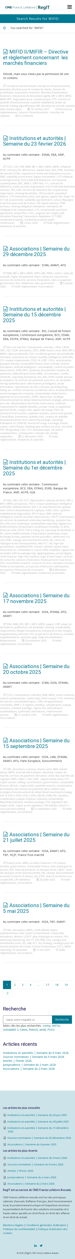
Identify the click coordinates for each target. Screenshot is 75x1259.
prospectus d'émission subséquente (47, 566)
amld (42, 1029)
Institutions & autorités (13, 226)
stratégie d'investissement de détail (20, 792)
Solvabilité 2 (10, 1029)
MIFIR (3, 99)
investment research (18, 563)
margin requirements (17, 360)
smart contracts (65, 694)
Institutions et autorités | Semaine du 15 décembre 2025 (34, 314)
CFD (16, 166)
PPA (13, 189)
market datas (14, 109)
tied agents (42, 196)
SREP (2, 176)
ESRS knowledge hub (24, 553)
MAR (64, 350)
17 (47, 985)
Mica (46, 788)
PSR (48, 802)
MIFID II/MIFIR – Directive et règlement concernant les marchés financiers (35, 57)
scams (4, 426)
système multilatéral (42, 102)
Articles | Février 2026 (17, 1061)
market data (43, 170)
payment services (45, 785)
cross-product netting (12, 808)
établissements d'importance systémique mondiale (29, 526)
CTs (37, 209)
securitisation (63, 360)
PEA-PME (40, 939)
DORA (16, 173)
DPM (18, 370)
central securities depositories (31, 516)
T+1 (46, 183)
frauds (64, 423)
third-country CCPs (52, 698)
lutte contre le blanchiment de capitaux (22, 510)
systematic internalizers (31, 711)
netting (21, 782)
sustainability (45, 367)
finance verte (53, 350)
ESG (39, 376)
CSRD (48, 510)
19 (66, 985)
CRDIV (65, 347)
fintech (33, 1029)
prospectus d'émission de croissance (22, 569)
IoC (15, 549)
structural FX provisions (13, 413)
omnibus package (21, 708)
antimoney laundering (41, 520)
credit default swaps (45, 930)
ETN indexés (51, 805)
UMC (36, 779)
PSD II (28, 530)
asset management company (16, 393)
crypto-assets (8, 782)
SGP (31, 353)
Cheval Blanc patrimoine (14, 416)
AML (9, 500)
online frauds (16, 426)
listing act (47, 276)
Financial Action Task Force (56, 559)
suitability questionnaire (38, 199)
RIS (55, 795)
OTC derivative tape (38, 429)
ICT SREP (57, 216)
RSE (45, 376)
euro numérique (20, 523)
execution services (63, 563)
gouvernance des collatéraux (16, 283)
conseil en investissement (21, 85)
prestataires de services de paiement (21, 380)
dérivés (14, 785)
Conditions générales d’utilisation (46, 1225)
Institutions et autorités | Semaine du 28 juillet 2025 (38, 1121)
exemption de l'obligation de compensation (31, 208)
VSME (49, 795)
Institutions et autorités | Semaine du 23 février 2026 (34, 141)
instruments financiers (27, 92)
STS (2, 360)
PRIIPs (50, 273)
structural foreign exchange (43, 423)
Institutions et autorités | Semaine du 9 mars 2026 (36, 1053)
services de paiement (22, 775)
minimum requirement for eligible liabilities (33, 405)
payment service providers (15, 396)
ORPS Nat (37, 183)
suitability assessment (19, 176)
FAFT (2, 563)
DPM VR (22, 423)
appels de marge (43, 409)
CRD (53, 170)
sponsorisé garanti (61, 413)
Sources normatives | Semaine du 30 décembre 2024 (39, 1138)
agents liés (56, 196)
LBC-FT (30, 939)
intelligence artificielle (60, 357)
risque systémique (47, 503)
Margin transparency (29, 630)
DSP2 (36, 350)
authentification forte (24, 373)
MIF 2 (54, 95)
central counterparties (12, 698)
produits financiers (41, 862)
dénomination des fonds (25, 403)
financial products (25, 869)
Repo (38, 276)
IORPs (35, 396)
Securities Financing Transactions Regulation (25, 216)
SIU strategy (45, 943)
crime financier (8, 556)
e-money (31, 769)
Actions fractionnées (44, 946)
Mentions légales (13, 1225)
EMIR (27, 166)
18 (56, 985)
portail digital (63, 553)
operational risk (24, 386)
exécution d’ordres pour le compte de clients (25, 89)
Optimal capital (52, 546)
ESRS (9, 540)
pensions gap (29, 637)
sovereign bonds (10, 180)
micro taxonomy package (36, 419)
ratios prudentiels (17, 353)
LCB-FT (54, 516)
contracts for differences (21, 170)
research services (41, 563)
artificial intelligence (25, 367)
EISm (66, 526)
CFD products (46, 193)
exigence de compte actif (50, 213)
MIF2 (25, 370)
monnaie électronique (28, 772)
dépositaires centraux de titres (48, 500)
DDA (9, 624)
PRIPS (37, 273)
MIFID (68, 95)
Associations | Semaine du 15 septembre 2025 (36, 743)
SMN (48, 513)
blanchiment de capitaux (57, 506)
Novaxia (45, 386)
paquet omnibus (26, 798)
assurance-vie (20, 357)
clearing (49, 627)
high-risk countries (28, 556)
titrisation (5, 357)
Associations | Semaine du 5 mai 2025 (36, 908)
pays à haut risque (51, 556)
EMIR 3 (27, 183)
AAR (18, 189)
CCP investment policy (22, 196)
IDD (21, 624)
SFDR (51, 376)
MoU (36, 386)
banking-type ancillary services (42, 426)
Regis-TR (69, 196)
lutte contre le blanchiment (34, 933)
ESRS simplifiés (51, 549)
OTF (54, 99)
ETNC (42, 876)
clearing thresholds (26, 193)
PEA (12, 869)
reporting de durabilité (58, 530)
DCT (26, 500)
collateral (65, 166)
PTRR (60, 170)
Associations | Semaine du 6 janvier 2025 (31, 1144)
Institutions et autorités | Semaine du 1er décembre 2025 (34, 467)
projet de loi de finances (49, 634)
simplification (54, 704)
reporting (47, 772)
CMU (29, 779)
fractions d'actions (22, 876)
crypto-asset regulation (29, 805)
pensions (49, 380)
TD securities (19, 949)
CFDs (31, 213)
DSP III (3, 795)
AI (57, 380)
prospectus (21, 503)
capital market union (51, 779)
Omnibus (39, 704)
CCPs (10, 166)
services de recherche (12, 279)
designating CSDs (15, 429)
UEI (50, 543)
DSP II (21, 530)
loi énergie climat (46, 869)
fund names (47, 403)
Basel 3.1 (64, 805)
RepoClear (46, 396)
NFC (20, 183)
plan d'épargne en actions (48, 936)
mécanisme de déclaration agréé (31, 95)
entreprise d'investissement (53, 85)
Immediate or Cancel (30, 549)
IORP (44, 360)
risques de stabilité (56, 416)
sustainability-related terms (50, 393)
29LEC (61, 869)
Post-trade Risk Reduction (35, 180)
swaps (50, 624)
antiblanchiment (21, 506)
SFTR (2, 170)
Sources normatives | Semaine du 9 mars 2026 (33, 1057)
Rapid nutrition (50, 203)
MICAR (41, 795)
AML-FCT (43, 543)
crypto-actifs (27, 785)
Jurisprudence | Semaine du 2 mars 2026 (29, 1065)
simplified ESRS (24, 546)
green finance (51, 782)
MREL (40, 373)
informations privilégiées (41, 383)
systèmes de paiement (42, 370)
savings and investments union (30, 540)
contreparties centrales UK (33, 433)
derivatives (25, 350)
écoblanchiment (65, 390)
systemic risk (63, 520)
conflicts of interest (23, 390)
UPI (55, 862)
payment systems (38, 413)
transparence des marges (57, 630)
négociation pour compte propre (32, 99)
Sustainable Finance (31, 363)
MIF (38, 105)
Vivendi (38, 546)
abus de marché (16, 347)
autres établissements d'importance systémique (32, 533)
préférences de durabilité (29, 627)
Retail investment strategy (46, 399)
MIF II (61, 95)
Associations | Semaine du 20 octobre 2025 (36, 669)
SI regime (27, 704)
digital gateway (45, 553)
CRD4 (58, 347)
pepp (64, 624)
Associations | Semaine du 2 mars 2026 (29, 1069)
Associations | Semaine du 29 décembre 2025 (36, 251)
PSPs (57, 409)
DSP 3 (11, 795)
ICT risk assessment (11, 199)
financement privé (10, 419)
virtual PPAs (20, 213)
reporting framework (24, 376)
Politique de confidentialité (19, 1229)
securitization (51, 373)
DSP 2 (35, 506)
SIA (36, 876)
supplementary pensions (14, 634)
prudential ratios (45, 390)
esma (46, 1026)
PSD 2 (32, 503)
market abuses (63, 376)
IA (39, 360)
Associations (46, 286)
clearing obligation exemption (28, 206)
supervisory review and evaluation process (46, 173)
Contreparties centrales (40, 347)
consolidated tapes (24, 701)
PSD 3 (26, 795)
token (23, 1029)
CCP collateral (64, 176)
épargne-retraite (9, 363)
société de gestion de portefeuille (54, 353)
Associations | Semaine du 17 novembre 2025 (36, 598)
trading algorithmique (22, 105)
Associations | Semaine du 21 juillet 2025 (36, 837)
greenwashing (59, 386)
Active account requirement (28, 186)
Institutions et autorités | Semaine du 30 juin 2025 (37, 1115)
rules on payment (61, 279)
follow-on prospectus (12, 566)
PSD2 (34, 360)
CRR (22, 166)
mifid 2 (58, 273)
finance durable (38, 357)
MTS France (38, 513)
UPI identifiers (23, 879)
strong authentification (13, 383)
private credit (46, 406)
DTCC (60, 946)
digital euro (65, 523)
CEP (38, 203)
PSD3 (19, 795)
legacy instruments (44, 176)
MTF (9, 99)
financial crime (8, 530)
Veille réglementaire (58, 222)
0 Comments (26, 115)
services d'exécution (38, 279)
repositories (61, 276)
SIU (51, 540)
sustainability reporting (43, 523)
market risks (58, 788)
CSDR (15, 350)
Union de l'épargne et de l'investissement (32, 541)
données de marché (52, 105)
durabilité (65, 380)
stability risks (36, 416)
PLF (32, 634)
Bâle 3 (22, 779)
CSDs (51, 360)
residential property (11, 219)
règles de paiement (22, 276)
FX (62, 409)
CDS (48, 939)
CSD (8, 350)
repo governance (44, 283)
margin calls (25, 409)
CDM (39, 701)
